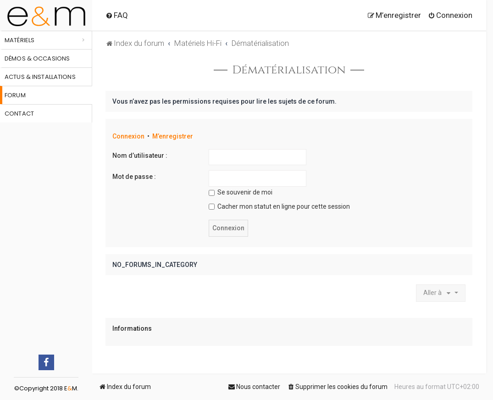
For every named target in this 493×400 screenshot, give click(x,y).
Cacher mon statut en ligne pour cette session (279, 206)
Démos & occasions (37, 58)
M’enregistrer (172, 136)
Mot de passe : (134, 176)
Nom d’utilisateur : (139, 155)
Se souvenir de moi (240, 192)
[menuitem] (116, 15)
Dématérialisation (288, 70)
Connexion (128, 136)
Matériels (19, 40)
